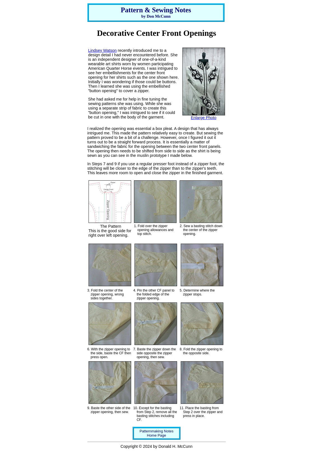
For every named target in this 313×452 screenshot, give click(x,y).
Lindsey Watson (102, 50)
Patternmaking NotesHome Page (156, 433)
